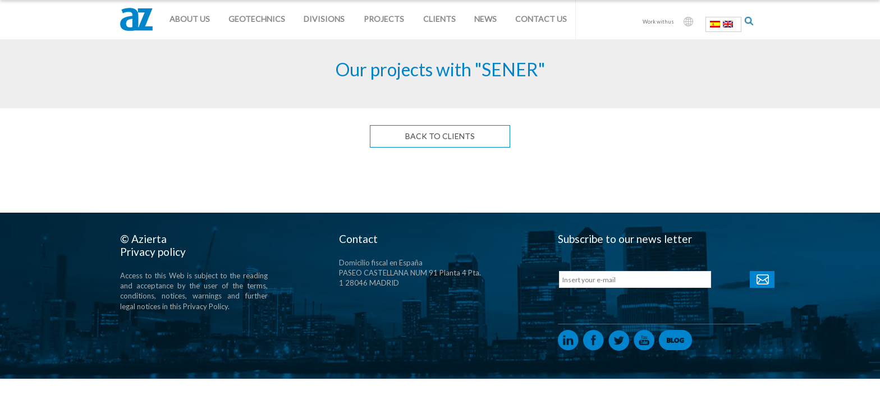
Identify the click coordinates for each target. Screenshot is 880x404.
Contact (358, 238)
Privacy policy (153, 251)
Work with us (658, 22)
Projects (384, 19)
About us (189, 19)
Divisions (324, 19)
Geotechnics (256, 19)
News (485, 19)
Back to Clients (440, 136)
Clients (439, 19)
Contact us (541, 19)
